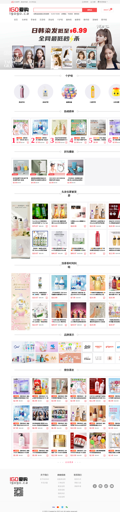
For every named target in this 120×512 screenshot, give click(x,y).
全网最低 (63, 14)
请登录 (86, 2)
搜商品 (89, 10)
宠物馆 (95, 20)
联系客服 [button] (103, 2)
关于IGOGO (44, 479)
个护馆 (60, 20)
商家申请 (77, 486)
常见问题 (44, 483)
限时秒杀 (76, 14)
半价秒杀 (70, 14)
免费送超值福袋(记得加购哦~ (41, 14)
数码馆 (86, 20)
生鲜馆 (25, 20)
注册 (94, 2)
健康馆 (77, 20)
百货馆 (42, 20)
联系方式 (77, 479)
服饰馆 (69, 20)
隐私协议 (61, 493)
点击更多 (69, 462)
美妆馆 (51, 20)
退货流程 (61, 490)
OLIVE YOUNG (55, 14)
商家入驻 (77, 483)
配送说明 (61, 486)
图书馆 (104, 20)
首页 (16, 20)
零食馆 (33, 20)
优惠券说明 (61, 479)
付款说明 (61, 497)
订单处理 (61, 483)
